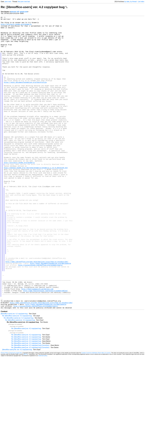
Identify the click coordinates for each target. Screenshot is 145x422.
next (9, 1)
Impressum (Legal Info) (15, 417)
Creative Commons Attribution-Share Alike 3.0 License (96, 417)
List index (141, 1)
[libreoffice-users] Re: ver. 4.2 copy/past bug (17, 414)
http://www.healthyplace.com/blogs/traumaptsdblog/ (45, 352)
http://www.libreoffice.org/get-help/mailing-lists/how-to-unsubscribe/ (36, 316)
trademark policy (42, 420)
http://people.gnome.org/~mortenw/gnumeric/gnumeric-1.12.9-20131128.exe (36, 201)
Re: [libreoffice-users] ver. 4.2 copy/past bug (34, 7)
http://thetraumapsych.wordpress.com (37, 350)
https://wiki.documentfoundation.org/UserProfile (25, 97)
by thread (133, 1)
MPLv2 (25, 419)
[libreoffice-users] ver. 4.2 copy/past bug (14, 378)
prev (6, 1)
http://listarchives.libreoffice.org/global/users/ (40, 320)
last (28, 1)
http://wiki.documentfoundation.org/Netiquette (50, 318)
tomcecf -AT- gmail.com (18, 12)
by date (126, 1)
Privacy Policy (4, 417)
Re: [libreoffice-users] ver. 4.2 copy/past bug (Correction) (30, 410)
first (19, 1)
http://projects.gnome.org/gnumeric (16, 26)
